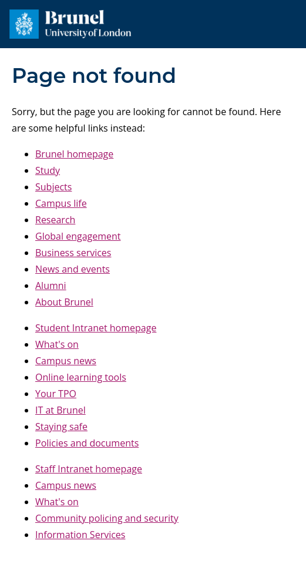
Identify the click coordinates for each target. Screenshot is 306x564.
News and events (72, 269)
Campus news (65, 360)
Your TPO (55, 393)
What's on (57, 344)
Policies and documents (87, 443)
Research (55, 219)
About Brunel (64, 302)
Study (47, 170)
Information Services (80, 534)
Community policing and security (107, 518)
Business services (73, 252)
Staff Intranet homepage (88, 468)
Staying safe (61, 426)
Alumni (50, 285)
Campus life (61, 203)
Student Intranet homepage (95, 327)
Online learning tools (80, 377)
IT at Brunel (60, 410)
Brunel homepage (74, 153)
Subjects (53, 186)
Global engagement (78, 236)
